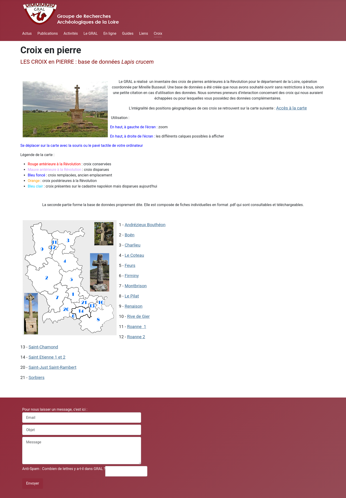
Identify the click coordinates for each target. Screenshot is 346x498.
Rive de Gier (138, 316)
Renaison (133, 306)
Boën (129, 235)
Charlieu (132, 245)
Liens (143, 33)
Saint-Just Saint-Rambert (52, 367)
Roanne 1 (136, 326)
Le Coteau (134, 255)
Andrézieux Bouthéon (145, 224)
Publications (47, 33)
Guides (127, 33)
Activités (71, 33)
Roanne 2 (136, 336)
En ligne (109, 33)
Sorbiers (36, 377)
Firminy (132, 275)
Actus (27, 33)
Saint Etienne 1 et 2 (46, 357)
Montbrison (136, 285)
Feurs (130, 265)
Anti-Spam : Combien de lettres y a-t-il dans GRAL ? (63, 469)
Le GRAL (90, 33)
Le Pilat (132, 296)
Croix (158, 33)
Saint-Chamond (43, 347)
